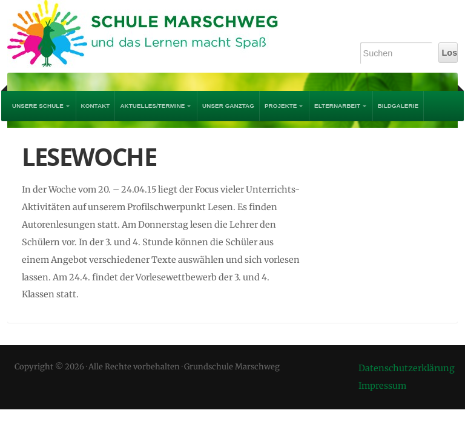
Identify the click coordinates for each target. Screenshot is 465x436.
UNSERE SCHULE (38, 105)
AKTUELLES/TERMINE (152, 105)
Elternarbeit (337, 105)
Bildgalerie (398, 105)
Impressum (382, 385)
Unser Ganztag (228, 105)
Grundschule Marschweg (152, 36)
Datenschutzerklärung (406, 368)
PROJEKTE (281, 105)
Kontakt (95, 105)
